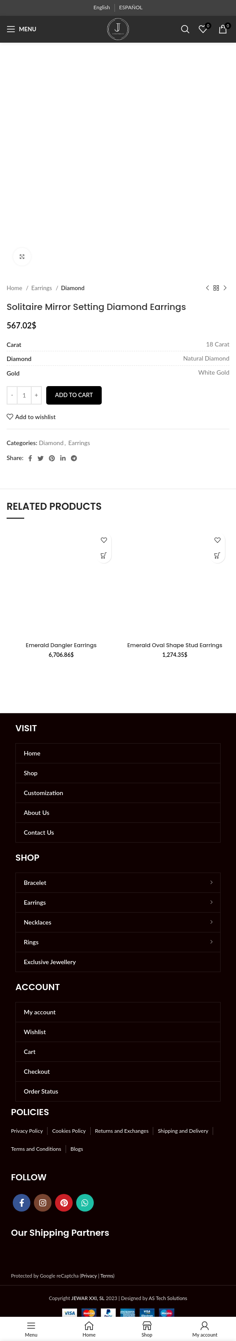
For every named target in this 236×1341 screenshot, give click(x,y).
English (101, 7)
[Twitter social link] (40, 458)
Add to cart (74, 394)
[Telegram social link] (74, 458)
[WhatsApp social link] (85, 1203)
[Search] (185, 29)
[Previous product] (207, 288)
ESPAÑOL (131, 7)
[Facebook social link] (30, 458)
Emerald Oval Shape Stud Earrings (174, 645)
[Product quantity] (24, 395)
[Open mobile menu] (21, 29)
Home (15, 287)
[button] (103, 555)
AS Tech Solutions (168, 1298)
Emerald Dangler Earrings (61, 645)
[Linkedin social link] (63, 458)
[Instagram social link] (43, 1203)
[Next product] (225, 288)
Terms (106, 1275)
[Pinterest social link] (52, 458)
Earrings (42, 287)
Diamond (73, 287)
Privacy (88, 1275)
